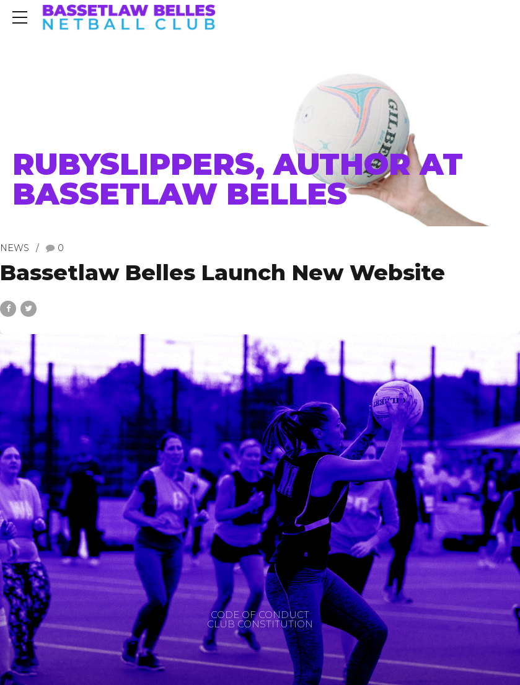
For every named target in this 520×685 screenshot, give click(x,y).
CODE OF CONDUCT (260, 615)
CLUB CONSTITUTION (260, 624)
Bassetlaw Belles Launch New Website (222, 272)
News (14, 248)
